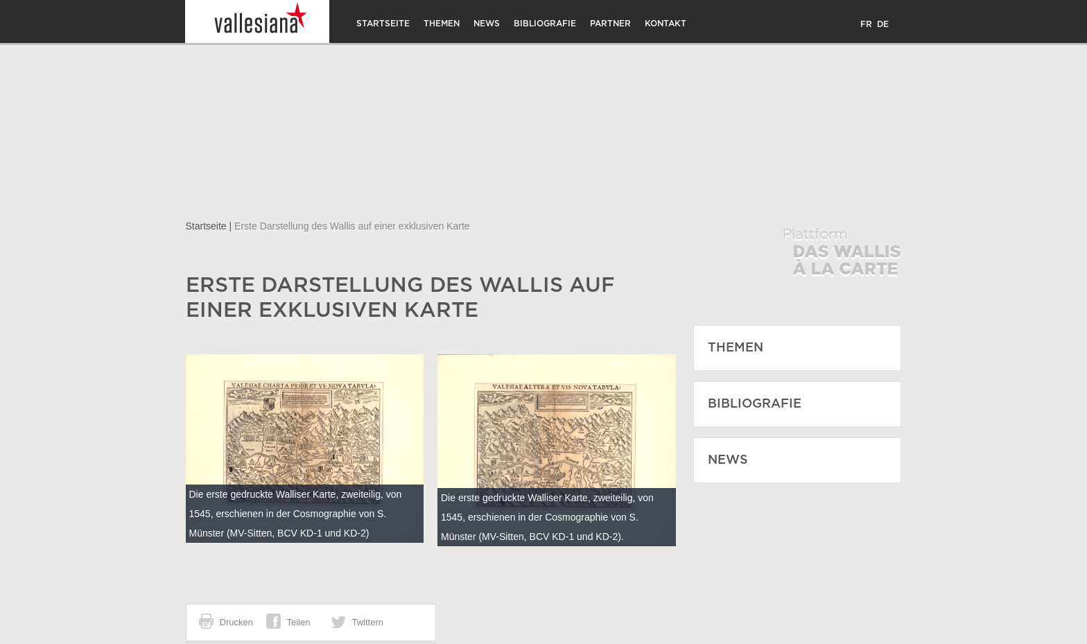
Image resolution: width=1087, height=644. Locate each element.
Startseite (383, 23)
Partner (610, 23)
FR (866, 24)
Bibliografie (545, 23)
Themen (442, 23)
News (486, 23)
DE (883, 24)
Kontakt (665, 23)
